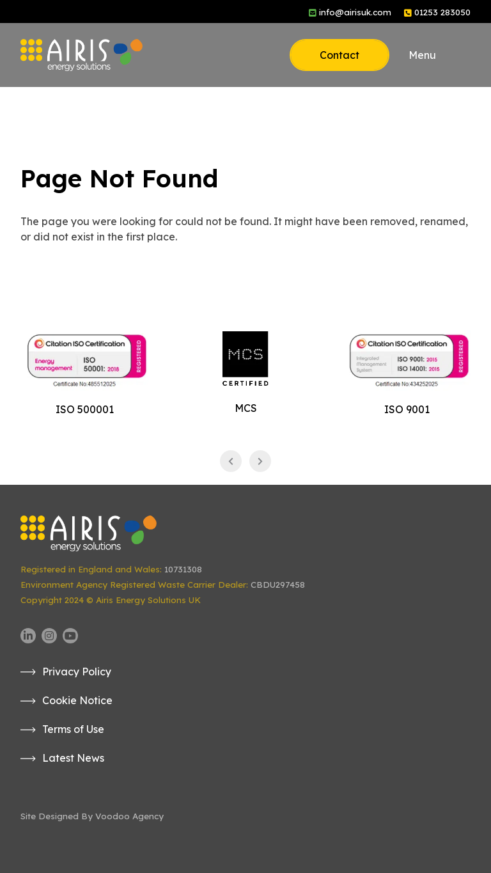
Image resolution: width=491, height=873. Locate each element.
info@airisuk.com (355, 12)
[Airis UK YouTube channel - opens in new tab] (70, 635)
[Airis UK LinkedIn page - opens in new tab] (28, 635)
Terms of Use (73, 729)
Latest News (73, 757)
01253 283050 (442, 12)
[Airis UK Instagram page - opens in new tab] (49, 635)
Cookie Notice (77, 700)
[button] (440, 55)
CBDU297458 (278, 584)
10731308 (183, 569)
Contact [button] (339, 55)
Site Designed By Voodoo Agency (92, 816)
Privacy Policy (76, 671)
